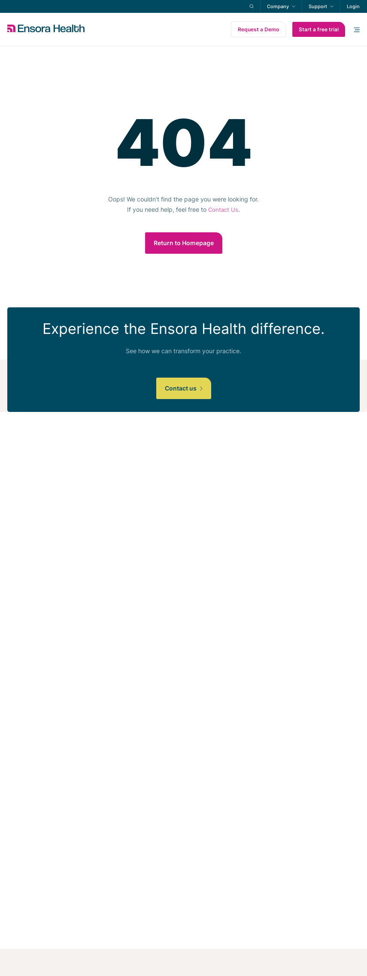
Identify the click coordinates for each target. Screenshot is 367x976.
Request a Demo (258, 29)
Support (318, 6)
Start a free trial (319, 29)
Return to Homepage (184, 242)
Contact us (184, 388)
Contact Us (223, 209)
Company (278, 6)
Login (353, 6)
